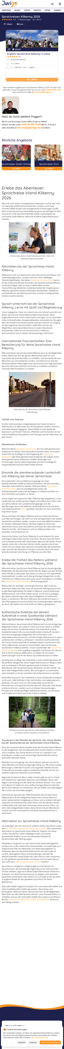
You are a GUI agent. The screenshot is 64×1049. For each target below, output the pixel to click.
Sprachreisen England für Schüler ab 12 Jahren (26, 828)
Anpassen (33, 1042)
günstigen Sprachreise (26, 449)
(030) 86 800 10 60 (53, 90)
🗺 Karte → (21, 24)
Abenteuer (6, 10)
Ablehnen (21, 1042)
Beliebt (17, 10)
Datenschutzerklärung (39, 1037)
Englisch (37, 10)
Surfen (27, 10)
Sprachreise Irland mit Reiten (18, 581)
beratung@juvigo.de (43, 92)
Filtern (9, 24)
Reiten (47, 10)
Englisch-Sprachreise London (27, 861)
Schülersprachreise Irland (42, 280)
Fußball (57, 10)
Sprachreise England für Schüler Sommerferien (29, 899)
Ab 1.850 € (32, 79)
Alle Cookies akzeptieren (50, 1042)
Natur (23, 509)
